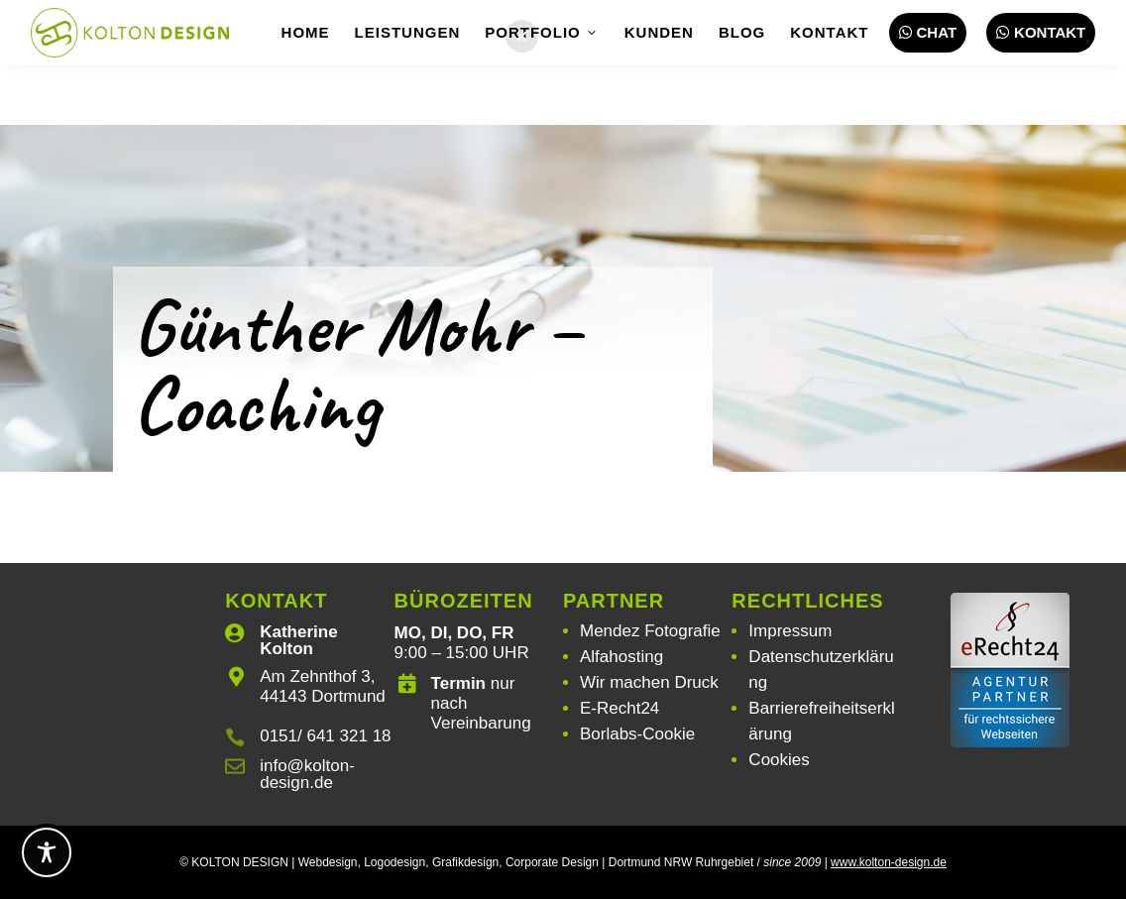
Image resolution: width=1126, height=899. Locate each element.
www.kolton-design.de (889, 862)
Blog (742, 32)
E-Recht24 (619, 708)
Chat (928, 32)
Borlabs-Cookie (637, 734)
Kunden (659, 32)
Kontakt (829, 32)
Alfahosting (621, 656)
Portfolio (542, 32)
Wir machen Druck (649, 682)
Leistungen (408, 32)
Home (306, 32)
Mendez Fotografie (650, 630)
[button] (522, 36)
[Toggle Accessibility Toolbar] (46, 852)
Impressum (790, 630)
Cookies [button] (778, 759)
